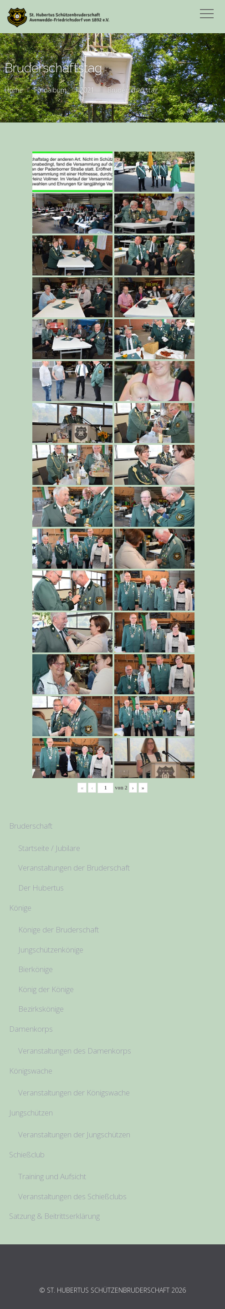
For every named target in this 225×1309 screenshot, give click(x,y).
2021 (87, 90)
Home (14, 90)
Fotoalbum (50, 90)
